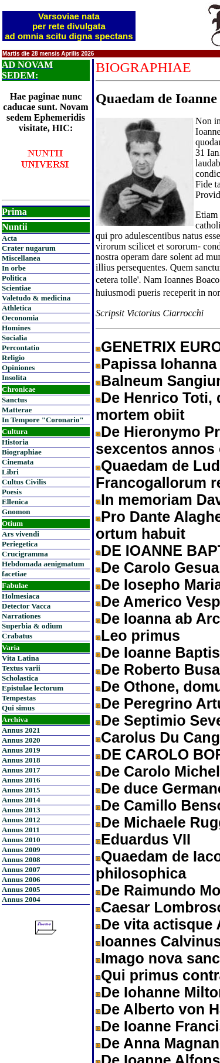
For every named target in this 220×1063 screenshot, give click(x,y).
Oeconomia (20, 317)
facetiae (14, 573)
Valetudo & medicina (36, 297)
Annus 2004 (21, 899)
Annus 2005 (21, 889)
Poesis (12, 491)
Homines (16, 327)
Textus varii (21, 668)
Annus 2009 (21, 849)
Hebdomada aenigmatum (43, 563)
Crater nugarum (29, 248)
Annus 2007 (21, 869)
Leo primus (140, 635)
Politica (14, 278)
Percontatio (20, 347)
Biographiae (22, 451)
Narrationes (21, 615)
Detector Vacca (26, 605)
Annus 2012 (21, 819)
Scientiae (16, 287)
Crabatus (17, 635)
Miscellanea (21, 258)
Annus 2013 (21, 809)
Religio (13, 357)
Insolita (14, 377)
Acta (9, 238)
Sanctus (14, 399)
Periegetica (20, 543)
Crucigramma (25, 553)
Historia (15, 441)
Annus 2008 (21, 859)
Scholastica (20, 678)
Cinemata (17, 461)
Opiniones (18, 367)
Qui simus (18, 707)
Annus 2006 (21, 879)
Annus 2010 (21, 839)
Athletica (17, 307)
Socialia (14, 337)
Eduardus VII (146, 839)
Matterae (17, 409)
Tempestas (19, 697)
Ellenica (15, 501)
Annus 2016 (21, 779)
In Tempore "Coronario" (43, 419)
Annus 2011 (21, 829)
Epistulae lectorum (32, 687)
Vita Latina (20, 658)
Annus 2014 (21, 799)
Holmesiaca (20, 596)
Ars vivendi (20, 533)
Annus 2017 (21, 769)
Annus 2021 (21, 730)
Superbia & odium (32, 625)
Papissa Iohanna (158, 364)
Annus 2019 (21, 750)
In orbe (14, 268)
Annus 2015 (21, 789)
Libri (10, 471)
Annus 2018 (21, 760)
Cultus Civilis (24, 481)
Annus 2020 (21, 740)
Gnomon (16, 511)
